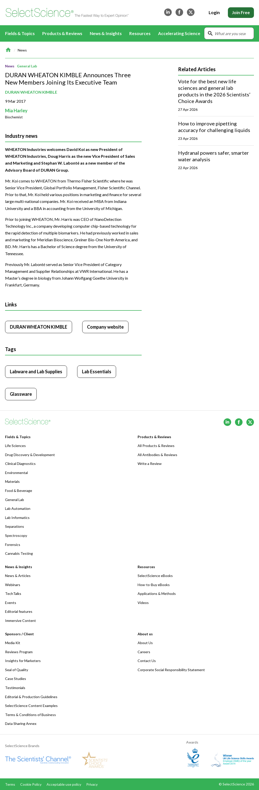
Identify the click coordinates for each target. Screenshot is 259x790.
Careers (144, 652)
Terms (10, 784)
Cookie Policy (30, 784)
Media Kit (12, 643)
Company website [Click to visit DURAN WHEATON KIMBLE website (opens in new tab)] (105, 327)
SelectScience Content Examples (31, 705)
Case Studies (15, 678)
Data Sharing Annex (20, 723)
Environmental (16, 472)
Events (10, 602)
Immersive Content (20, 620)
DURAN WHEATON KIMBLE (31, 92)
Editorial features (18, 611)
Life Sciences (15, 445)
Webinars (12, 585)
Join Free (241, 12)
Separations (14, 526)
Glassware (21, 394)
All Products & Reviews (156, 445)
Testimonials (15, 688)
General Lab (27, 66)
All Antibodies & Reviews (157, 455)
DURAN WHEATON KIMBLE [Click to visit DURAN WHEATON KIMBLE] (38, 327)
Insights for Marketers (23, 661)
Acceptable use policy (64, 784)
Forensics (12, 544)
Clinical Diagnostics (20, 463)
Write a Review (150, 463)
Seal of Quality (16, 670)
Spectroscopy (16, 535)
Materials (12, 481)
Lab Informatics (17, 517)
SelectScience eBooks (155, 575)
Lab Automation (17, 508)
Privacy (92, 784)
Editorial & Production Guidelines (31, 697)
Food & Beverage (18, 490)
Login (214, 12)
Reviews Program (19, 652)
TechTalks (13, 593)
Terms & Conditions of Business (30, 715)
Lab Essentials (96, 371)
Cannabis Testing (19, 553)
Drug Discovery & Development (30, 455)
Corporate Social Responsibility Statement (171, 670)
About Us (145, 643)
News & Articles (18, 575)
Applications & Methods (157, 593)
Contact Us (147, 661)
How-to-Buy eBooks (154, 585)
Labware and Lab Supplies (36, 371)
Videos (143, 602)
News (22, 50)
